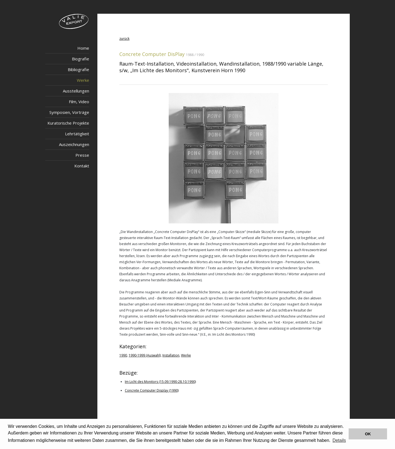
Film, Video (79, 101)
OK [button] (368, 434)
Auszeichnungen (74, 144)
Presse (82, 155)
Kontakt (81, 166)
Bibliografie (78, 69)
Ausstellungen (76, 91)
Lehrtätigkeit (77, 133)
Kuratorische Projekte (68, 123)
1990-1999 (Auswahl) (145, 355)
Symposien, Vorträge (69, 112)
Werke (83, 80)
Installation (170, 355)
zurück (124, 38)
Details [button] (339, 440)
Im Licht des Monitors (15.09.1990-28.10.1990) (160, 381)
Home (83, 48)
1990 (123, 355)
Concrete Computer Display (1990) (152, 390)
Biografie (80, 58)
